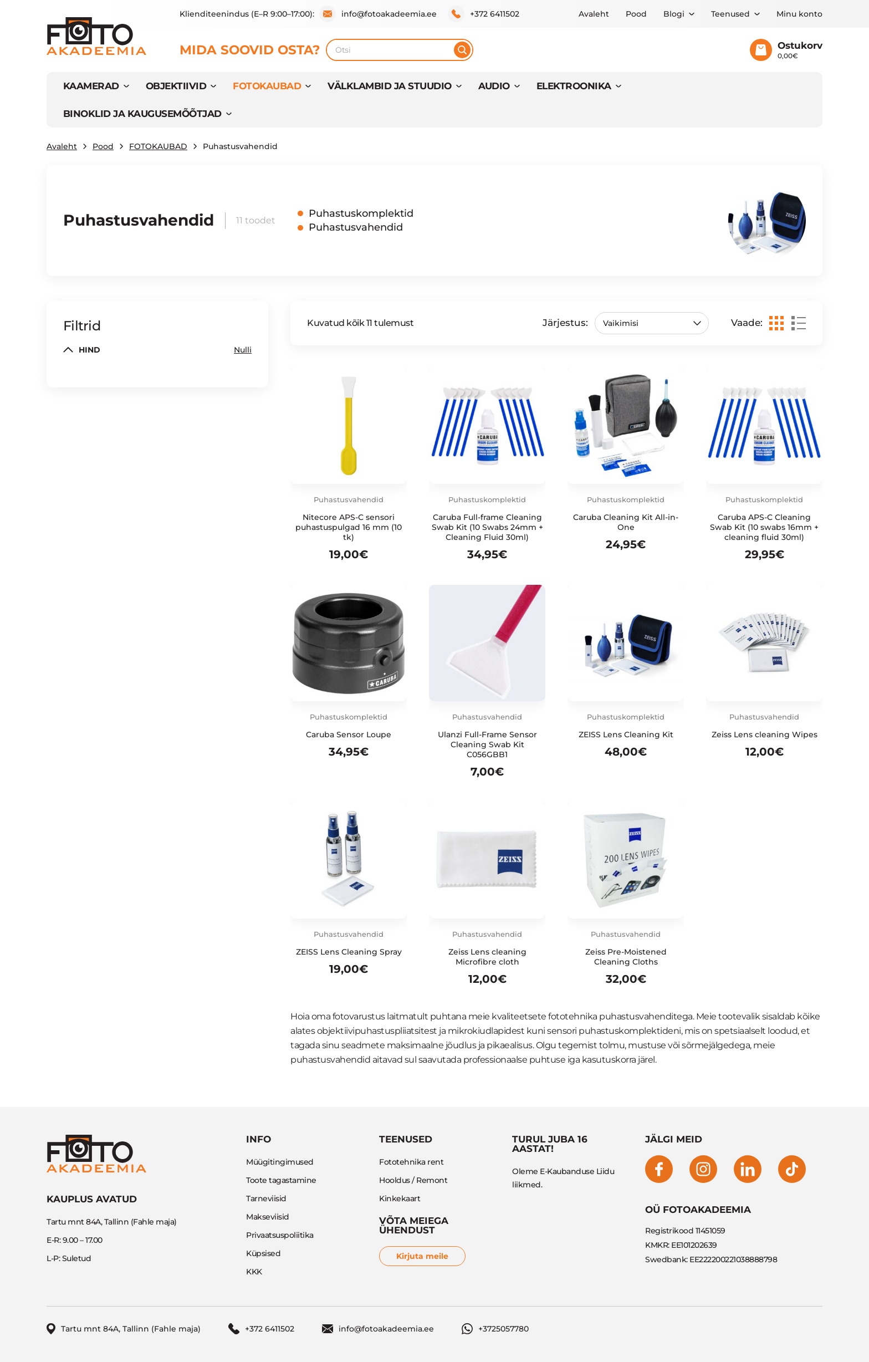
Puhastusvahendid (356, 227)
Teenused (730, 14)
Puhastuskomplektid (361, 213)
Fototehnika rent (411, 1162)
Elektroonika (573, 85)
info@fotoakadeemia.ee (378, 14)
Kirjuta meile (422, 1256)
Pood (636, 14)
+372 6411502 (483, 14)
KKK (254, 1272)
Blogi (673, 14)
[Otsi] (462, 50)
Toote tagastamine (281, 1180)
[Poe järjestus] (652, 323)
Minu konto (799, 14)
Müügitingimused (280, 1162)
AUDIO (494, 85)
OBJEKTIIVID (176, 85)
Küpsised (263, 1253)
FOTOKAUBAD (267, 85)
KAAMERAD (91, 85)
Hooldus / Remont (413, 1180)
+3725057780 (495, 1328)
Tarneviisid (266, 1198)
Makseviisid (267, 1217)
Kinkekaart (399, 1198)
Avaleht (594, 14)
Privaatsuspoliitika (280, 1235)
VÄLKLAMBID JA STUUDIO (389, 85)
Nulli (243, 350)
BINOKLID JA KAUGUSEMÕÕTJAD (142, 113)
